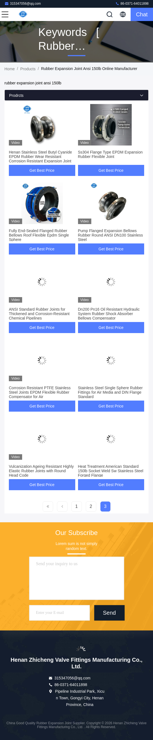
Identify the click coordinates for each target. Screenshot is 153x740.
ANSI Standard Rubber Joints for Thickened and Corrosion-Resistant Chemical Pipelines (39, 313)
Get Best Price (42, 170)
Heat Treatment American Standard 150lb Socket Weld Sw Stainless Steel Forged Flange (110, 470)
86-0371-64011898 (132, 3)
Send (109, 613)
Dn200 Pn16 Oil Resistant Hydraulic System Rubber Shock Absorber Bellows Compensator (109, 313)
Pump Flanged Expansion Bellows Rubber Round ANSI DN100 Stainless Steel (110, 235)
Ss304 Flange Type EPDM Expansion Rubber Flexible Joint (110, 154)
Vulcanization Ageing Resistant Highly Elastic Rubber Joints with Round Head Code (41, 470)
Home (9, 69)
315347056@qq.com (22, 3)
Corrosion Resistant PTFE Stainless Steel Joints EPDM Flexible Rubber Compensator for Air (40, 392)
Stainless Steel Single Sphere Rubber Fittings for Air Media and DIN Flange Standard (110, 392)
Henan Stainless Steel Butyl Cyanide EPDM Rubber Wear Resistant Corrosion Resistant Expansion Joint (40, 156)
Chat (141, 14)
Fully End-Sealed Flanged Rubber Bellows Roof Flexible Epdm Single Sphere (39, 235)
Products (27, 69)
